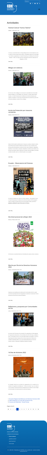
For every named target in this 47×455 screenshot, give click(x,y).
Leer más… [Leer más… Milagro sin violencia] (10, 104)
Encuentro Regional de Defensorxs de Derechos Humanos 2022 (24, 399)
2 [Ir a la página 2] (15, 409)
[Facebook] (30, 3)
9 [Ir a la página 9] (30, 409)
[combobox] (32, 1)
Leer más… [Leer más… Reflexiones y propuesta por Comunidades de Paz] (10, 346)
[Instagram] (39, 3)
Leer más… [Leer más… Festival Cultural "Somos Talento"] (10, 61)
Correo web (11, 443)
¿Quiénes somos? (12, 438)
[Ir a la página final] (38, 409)
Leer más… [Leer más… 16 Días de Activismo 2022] (10, 394)
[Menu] (39, 9)
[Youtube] (35, 3)
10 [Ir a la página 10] (33, 409)
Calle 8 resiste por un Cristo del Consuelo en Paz (20, 400)
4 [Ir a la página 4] (19, 409)
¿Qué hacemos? (12, 441)
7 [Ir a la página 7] (26, 409)
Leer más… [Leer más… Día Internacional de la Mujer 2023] (10, 259)
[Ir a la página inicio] (8, 409)
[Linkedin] (37, 3)
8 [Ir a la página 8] (28, 409)
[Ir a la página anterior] (11, 409)
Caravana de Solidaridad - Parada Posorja (19, 402)
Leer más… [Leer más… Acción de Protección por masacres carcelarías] (10, 157)
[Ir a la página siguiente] (36, 409)
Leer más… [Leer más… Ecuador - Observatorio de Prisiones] (10, 210)
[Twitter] (32, 3)
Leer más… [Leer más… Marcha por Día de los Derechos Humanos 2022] (10, 300)
